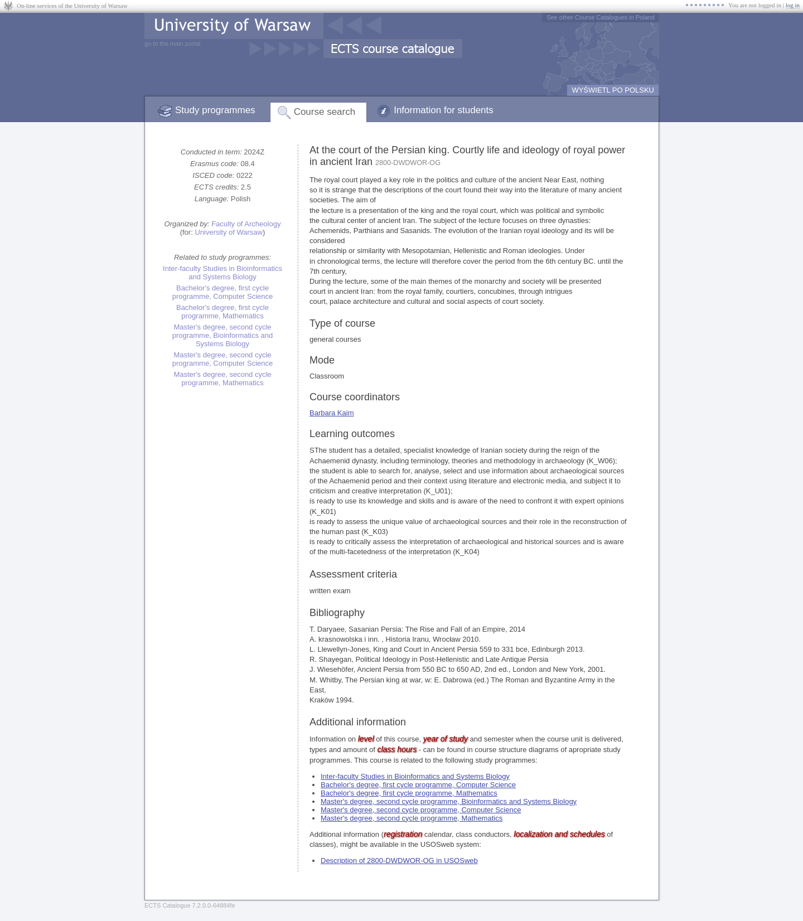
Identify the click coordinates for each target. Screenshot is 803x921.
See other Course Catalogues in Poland (600, 17)
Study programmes (215, 110)
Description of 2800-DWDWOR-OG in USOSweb (399, 860)
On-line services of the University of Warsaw (72, 5)
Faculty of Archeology (245, 224)
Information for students (444, 110)
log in (793, 5)
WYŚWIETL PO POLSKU (613, 90)
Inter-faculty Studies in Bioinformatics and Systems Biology (222, 272)
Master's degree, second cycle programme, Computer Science (222, 359)
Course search (325, 111)
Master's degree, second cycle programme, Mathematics (222, 378)
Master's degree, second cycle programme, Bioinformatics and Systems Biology (222, 335)
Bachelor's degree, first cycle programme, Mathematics (222, 311)
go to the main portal (172, 43)
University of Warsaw (229, 232)
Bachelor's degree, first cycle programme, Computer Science (222, 292)
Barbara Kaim (331, 413)
